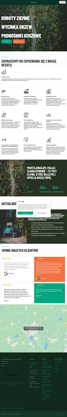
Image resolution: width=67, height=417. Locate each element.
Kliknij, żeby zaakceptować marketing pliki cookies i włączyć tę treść (33, 328)
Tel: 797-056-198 (33, 362)
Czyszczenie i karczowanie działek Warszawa (46, 380)
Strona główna (58, 361)
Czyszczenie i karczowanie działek (53, 120)
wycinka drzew (16, 27)
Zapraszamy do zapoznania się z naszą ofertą (28, 63)
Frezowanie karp (28, 120)
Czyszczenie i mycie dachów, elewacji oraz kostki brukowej (9, 145)
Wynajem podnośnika (30, 96)
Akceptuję (25, 213)
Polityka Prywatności (34, 215)
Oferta (56, 364)
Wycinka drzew (5, 96)
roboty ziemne (15, 18)
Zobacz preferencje (41, 213)
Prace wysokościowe (30, 145)
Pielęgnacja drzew (51, 96)
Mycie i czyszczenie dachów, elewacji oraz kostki (47, 386)
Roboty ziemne (5, 77)
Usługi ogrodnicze (51, 145)
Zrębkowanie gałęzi (6, 120)
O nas (56, 366)
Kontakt (56, 371)
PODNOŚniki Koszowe (21, 35)
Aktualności (57, 369)
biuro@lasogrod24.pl (34, 364)
